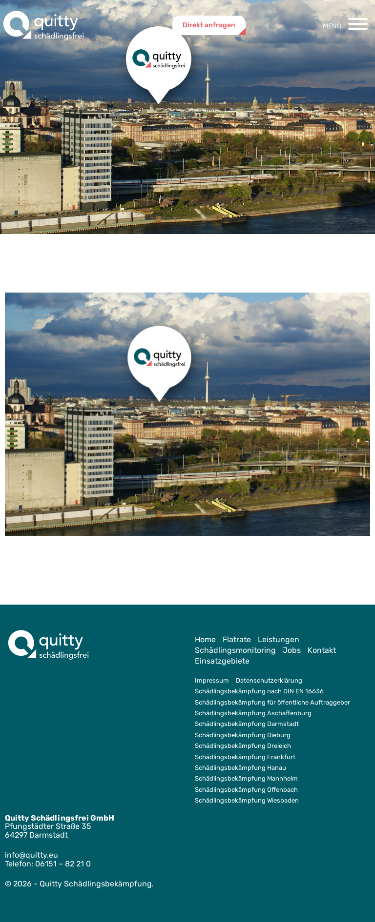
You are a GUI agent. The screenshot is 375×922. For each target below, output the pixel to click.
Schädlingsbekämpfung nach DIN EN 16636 (259, 691)
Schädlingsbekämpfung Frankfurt (245, 757)
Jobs (292, 650)
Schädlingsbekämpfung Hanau (240, 767)
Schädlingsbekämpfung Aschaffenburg (253, 713)
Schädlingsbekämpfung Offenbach (246, 789)
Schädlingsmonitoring (235, 650)
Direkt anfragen (209, 25)
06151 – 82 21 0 (63, 863)
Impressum (212, 680)
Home (205, 639)
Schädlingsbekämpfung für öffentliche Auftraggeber (272, 702)
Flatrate (237, 639)
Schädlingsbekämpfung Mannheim (246, 778)
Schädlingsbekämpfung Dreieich (243, 745)
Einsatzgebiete (222, 661)
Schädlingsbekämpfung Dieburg (243, 735)
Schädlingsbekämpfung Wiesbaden (247, 800)
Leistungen (278, 639)
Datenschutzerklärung (269, 680)
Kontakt (322, 650)
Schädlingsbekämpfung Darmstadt (247, 723)
